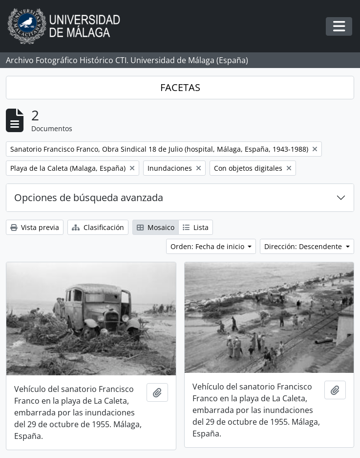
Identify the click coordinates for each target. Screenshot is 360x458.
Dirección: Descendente (304, 246)
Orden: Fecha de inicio (208, 246)
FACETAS (180, 87)
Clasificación (98, 227)
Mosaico (155, 227)
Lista (196, 227)
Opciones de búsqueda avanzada (88, 197)
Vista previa (34, 227)
